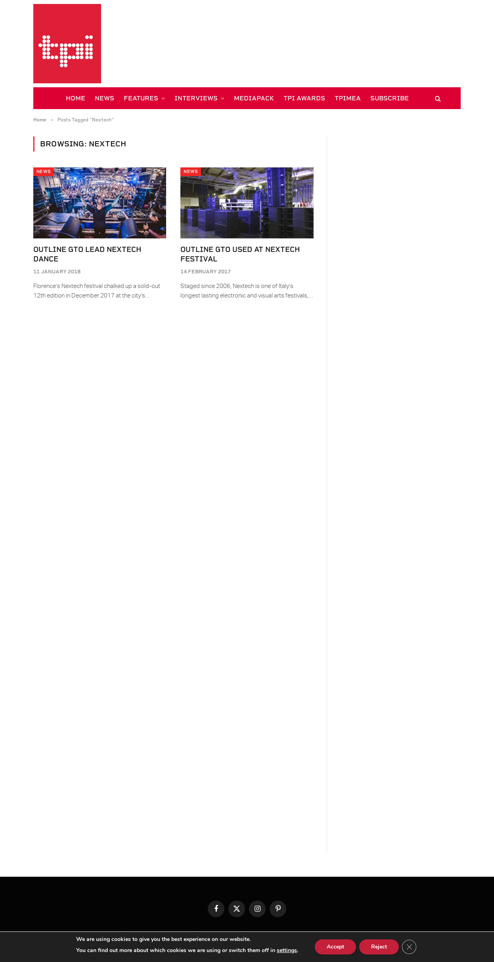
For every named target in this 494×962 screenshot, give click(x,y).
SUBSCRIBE (389, 98)
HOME (75, 98)
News (43, 171)
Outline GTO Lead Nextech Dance (87, 254)
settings (287, 950)
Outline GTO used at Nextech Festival (240, 254)
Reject (379, 946)
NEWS (104, 98)
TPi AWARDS (304, 98)
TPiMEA (348, 98)
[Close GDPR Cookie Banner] (409, 947)
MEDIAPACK (254, 98)
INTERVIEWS (196, 98)
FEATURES (141, 98)
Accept (335, 946)
